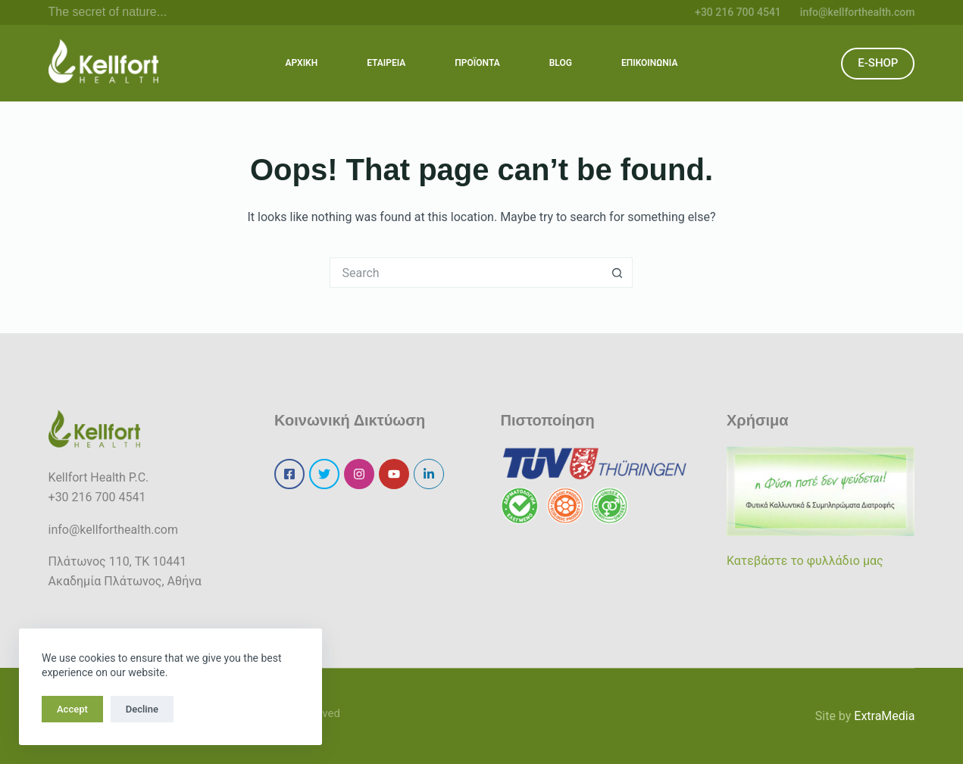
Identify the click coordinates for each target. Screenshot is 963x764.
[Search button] (617, 272)
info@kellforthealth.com (857, 12)
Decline (142, 709)
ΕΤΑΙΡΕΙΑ (386, 63)
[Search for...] (466, 272)
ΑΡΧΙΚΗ (302, 63)
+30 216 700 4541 (738, 12)
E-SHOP (878, 63)
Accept (72, 709)
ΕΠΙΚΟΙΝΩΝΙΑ (649, 63)
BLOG (560, 63)
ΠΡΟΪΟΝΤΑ (477, 63)
